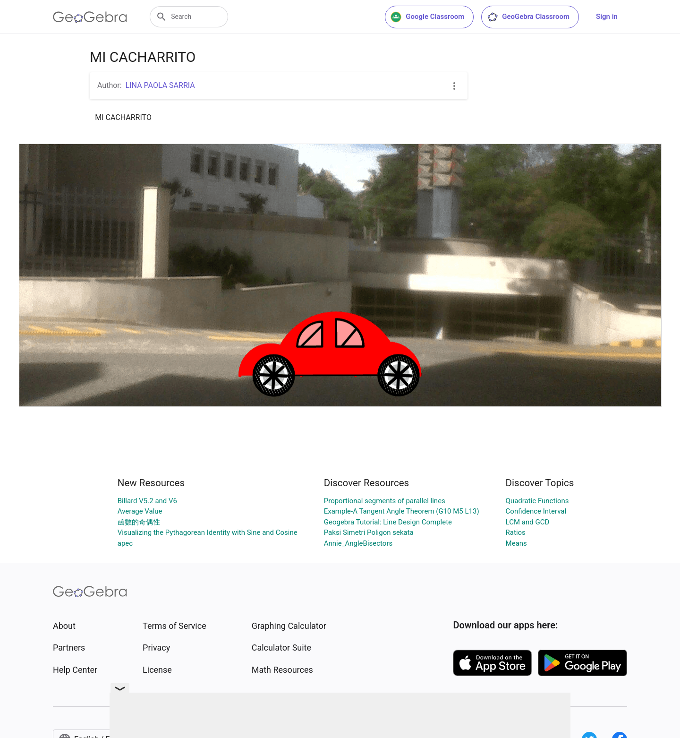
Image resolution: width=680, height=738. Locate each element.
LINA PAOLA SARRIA (160, 85)
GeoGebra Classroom (528, 17)
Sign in (607, 16)
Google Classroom (427, 17)
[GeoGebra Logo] (90, 17)
